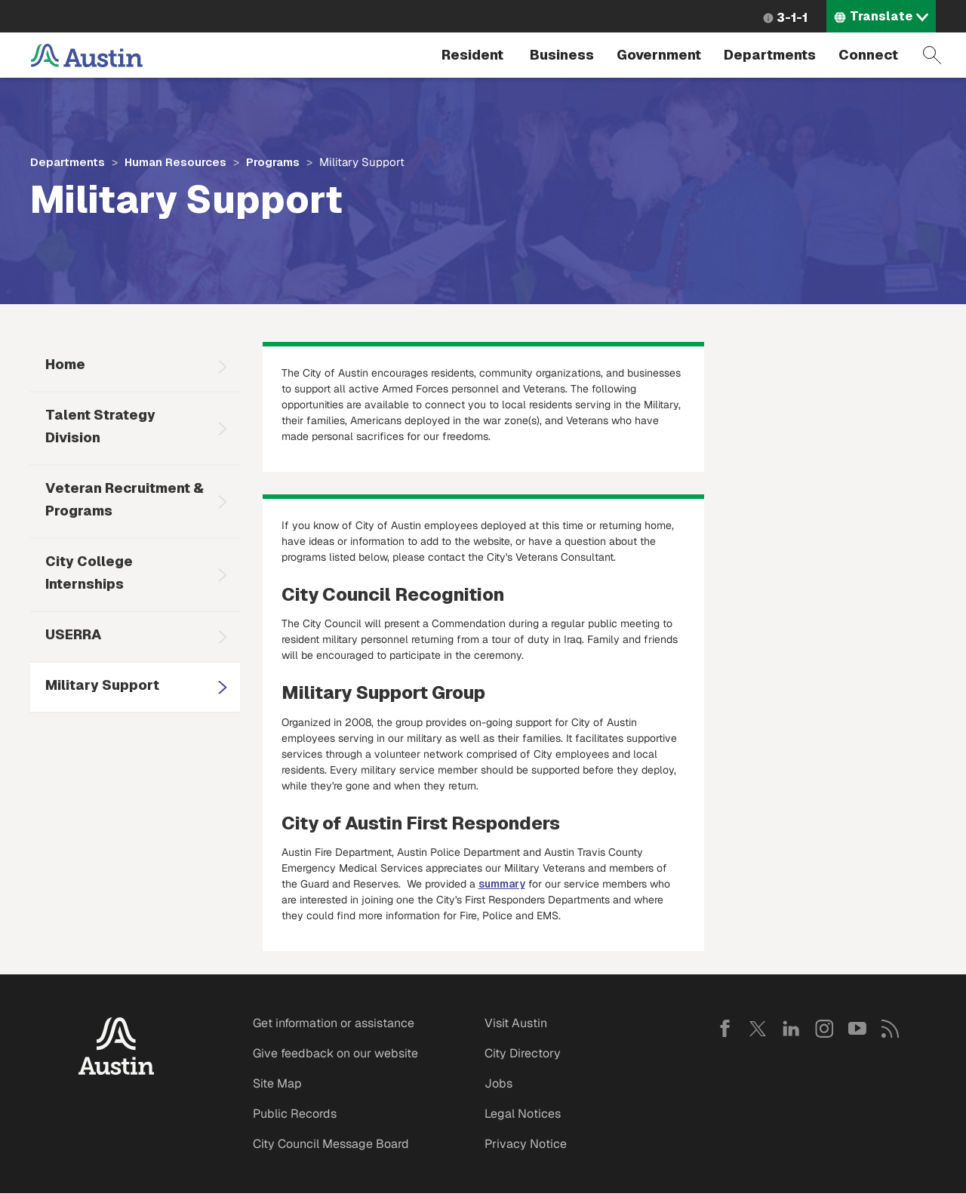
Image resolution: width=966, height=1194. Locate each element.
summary (501, 884)
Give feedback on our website (335, 1053)
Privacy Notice (526, 1144)
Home (65, 364)
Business (562, 54)
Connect (868, 54)
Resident (472, 54)
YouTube (857, 1029)
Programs (273, 162)
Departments (770, 54)
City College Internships (89, 572)
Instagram (824, 1029)
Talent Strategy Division (100, 426)
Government (659, 54)
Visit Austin (516, 1023)
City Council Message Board (331, 1144)
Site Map (277, 1083)
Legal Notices (523, 1114)
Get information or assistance (333, 1023)
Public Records (295, 1114)
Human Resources (175, 162)
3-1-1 (792, 18)
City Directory (523, 1053)
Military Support (102, 685)
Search (932, 55)
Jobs (498, 1083)
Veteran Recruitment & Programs (124, 499)
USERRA (73, 634)
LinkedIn (791, 1029)
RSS (890, 1029)
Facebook (724, 1029)
